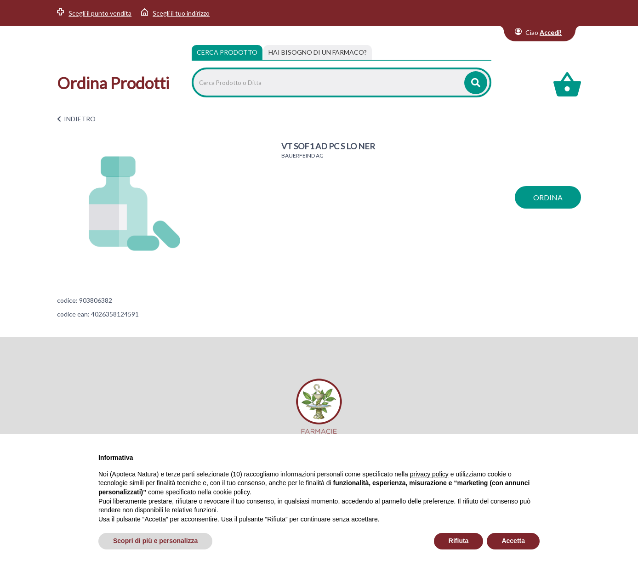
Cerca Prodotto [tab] (227, 52)
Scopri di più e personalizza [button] (155, 540)
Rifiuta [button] (459, 540)
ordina (548, 197)
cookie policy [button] (231, 492)
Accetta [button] (513, 540)
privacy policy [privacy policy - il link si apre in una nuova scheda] (429, 474)
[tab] (317, 52)
